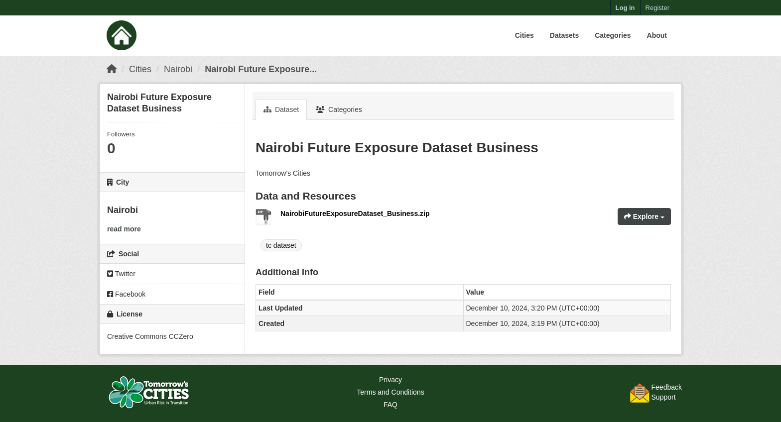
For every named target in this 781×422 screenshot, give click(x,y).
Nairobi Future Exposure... (261, 69)
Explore (644, 216)
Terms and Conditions (390, 392)
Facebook (126, 294)
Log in (625, 7)
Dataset (281, 109)
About (657, 35)
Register (657, 7)
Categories (613, 35)
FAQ (390, 405)
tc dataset (281, 245)
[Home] (112, 69)
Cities (524, 35)
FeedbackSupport (666, 392)
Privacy (390, 380)
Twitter (121, 274)
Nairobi (178, 69)
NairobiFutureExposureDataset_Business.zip (355, 213)
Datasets (564, 35)
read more (124, 229)
